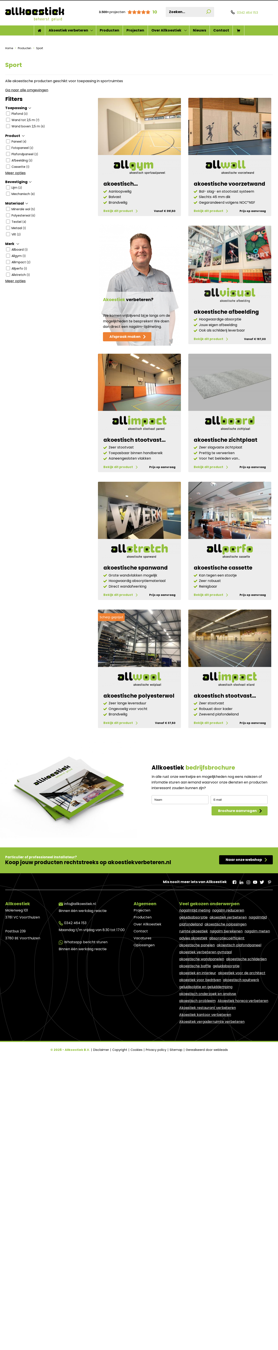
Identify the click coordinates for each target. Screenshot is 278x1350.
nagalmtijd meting (194, 1003)
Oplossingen (144, 1037)
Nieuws (199, 30)
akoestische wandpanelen (201, 1051)
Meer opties (15, 172)
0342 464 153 (75, 1015)
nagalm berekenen (226, 1024)
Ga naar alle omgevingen (26, 90)
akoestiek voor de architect (241, 1065)
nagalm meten (257, 1024)
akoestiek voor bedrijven (200, 1072)
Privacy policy (156, 1142)
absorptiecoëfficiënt (227, 1030)
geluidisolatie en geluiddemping (205, 1079)
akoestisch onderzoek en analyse (207, 1086)
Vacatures (142, 1030)
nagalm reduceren (228, 1003)
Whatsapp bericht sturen (86, 1034)
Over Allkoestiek (166, 30)
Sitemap (176, 1142)
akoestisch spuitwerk (241, 1072)
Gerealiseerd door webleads (207, 1142)
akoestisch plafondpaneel (239, 1037)
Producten (109, 30)
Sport (39, 48)
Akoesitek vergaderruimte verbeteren (212, 1114)
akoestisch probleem (197, 1093)
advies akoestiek (193, 1030)
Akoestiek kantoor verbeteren (205, 1107)
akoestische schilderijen (246, 1051)
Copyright (120, 1142)
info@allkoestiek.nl (80, 996)
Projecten (135, 30)
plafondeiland (191, 1017)
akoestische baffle (195, 1058)
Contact (221, 30)
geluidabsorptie (226, 1058)
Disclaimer (101, 1142)
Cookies (137, 1142)
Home (9, 48)
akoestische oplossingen (226, 1017)
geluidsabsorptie (193, 1010)
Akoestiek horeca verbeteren (243, 1093)
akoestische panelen (197, 1037)
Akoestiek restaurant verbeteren (207, 1100)
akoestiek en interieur (197, 1065)
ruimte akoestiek (193, 1024)
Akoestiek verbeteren (68, 30)
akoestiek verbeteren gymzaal (205, 1044)
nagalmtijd (258, 1010)
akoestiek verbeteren (228, 1010)
